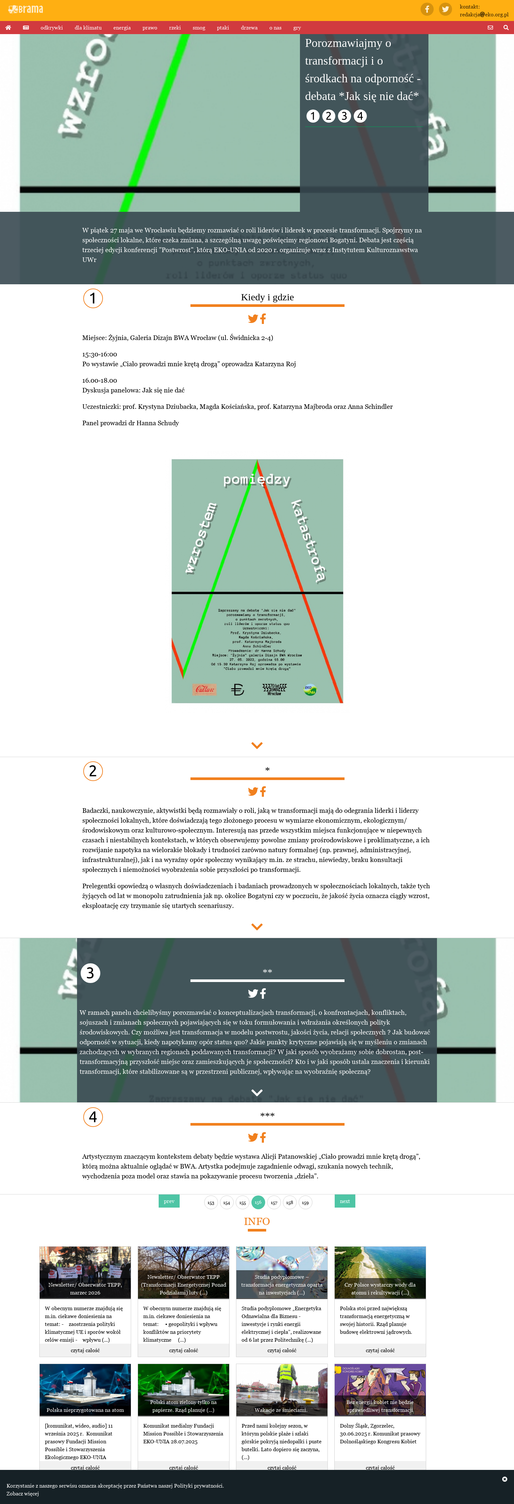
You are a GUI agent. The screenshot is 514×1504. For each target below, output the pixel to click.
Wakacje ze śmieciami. (282, 1410)
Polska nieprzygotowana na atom (85, 1410)
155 (242, 1202)
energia (122, 27)
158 (289, 1202)
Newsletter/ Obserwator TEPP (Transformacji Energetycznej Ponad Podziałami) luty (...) (183, 1284)
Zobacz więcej (23, 1493)
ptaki (223, 27)
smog (199, 27)
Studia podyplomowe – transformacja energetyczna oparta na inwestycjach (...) (282, 1284)
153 (211, 1202)
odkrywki (52, 27)
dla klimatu (88, 27)
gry (297, 27)
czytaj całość (85, 1350)
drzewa (249, 27)
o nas (275, 27)
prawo (150, 27)
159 (305, 1202)
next (345, 1201)
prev (169, 1201)
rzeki (175, 27)
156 (258, 1202)
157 (274, 1202)
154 (226, 1202)
